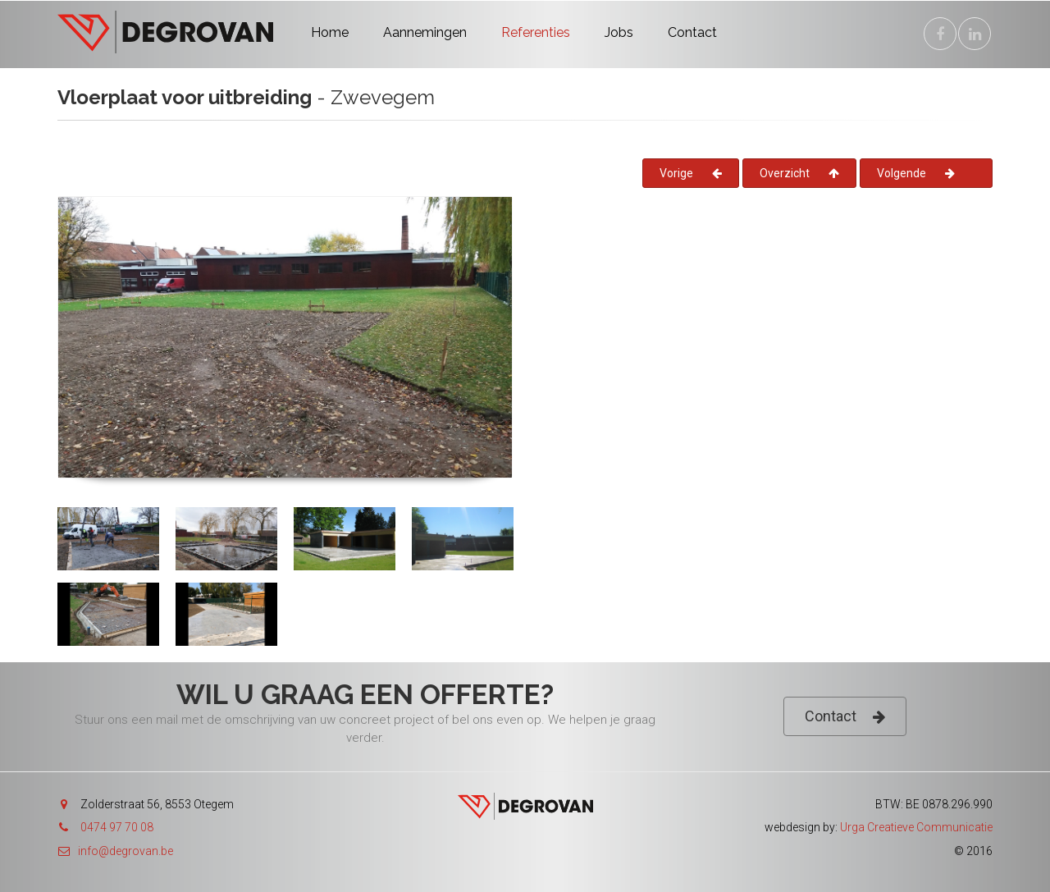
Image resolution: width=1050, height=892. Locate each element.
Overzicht (799, 173)
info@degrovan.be (115, 851)
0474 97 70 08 (116, 827)
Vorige (691, 173)
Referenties (535, 32)
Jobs (619, 32)
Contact (692, 32)
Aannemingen (425, 32)
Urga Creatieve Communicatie (916, 827)
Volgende (916, 173)
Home (330, 32)
